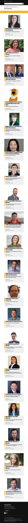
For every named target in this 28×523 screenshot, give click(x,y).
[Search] (23, 4)
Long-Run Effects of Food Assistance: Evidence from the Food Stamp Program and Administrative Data (13, 179)
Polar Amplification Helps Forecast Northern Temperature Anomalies (13, 204)
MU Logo (4, 1)
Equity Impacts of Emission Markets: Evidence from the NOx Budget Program (13, 277)
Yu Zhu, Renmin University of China (13, 224)
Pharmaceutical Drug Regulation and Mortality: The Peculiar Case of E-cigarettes (14, 445)
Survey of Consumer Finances (11, 155)
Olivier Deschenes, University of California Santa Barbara (13, 274)
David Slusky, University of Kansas (13, 394)
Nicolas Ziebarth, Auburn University (14, 321)
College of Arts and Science (11, 7)
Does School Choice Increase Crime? (12, 301)
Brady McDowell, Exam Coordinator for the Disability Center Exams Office (14, 103)
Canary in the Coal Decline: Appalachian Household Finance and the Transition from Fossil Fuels (13, 130)
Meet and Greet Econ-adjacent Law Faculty (13, 80)
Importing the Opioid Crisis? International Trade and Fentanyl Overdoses (14, 494)
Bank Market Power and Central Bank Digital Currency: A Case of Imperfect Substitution (13, 227)
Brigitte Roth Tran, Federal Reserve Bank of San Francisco (14, 127)
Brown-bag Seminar (8, 58)
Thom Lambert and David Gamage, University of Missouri (13, 78)
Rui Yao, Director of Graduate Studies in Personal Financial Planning (14, 153)
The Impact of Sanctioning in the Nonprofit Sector (13, 470)
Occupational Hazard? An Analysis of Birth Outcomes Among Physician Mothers (13, 396)
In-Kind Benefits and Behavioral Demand (13, 31)
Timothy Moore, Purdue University (13, 491)
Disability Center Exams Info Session (12, 106)
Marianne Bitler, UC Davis (11, 176)
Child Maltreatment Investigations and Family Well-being (14, 252)
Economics (8, 9)
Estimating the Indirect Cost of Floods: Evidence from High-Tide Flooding (14, 347)
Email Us (7, 510)
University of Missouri (9, 1)
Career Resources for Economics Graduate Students (13, 56)
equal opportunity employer (10, 517)
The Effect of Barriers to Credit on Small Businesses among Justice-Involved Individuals (14, 373)
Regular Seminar (8, 33)
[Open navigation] (5, 12)
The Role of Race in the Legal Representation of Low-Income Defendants (14, 420)
